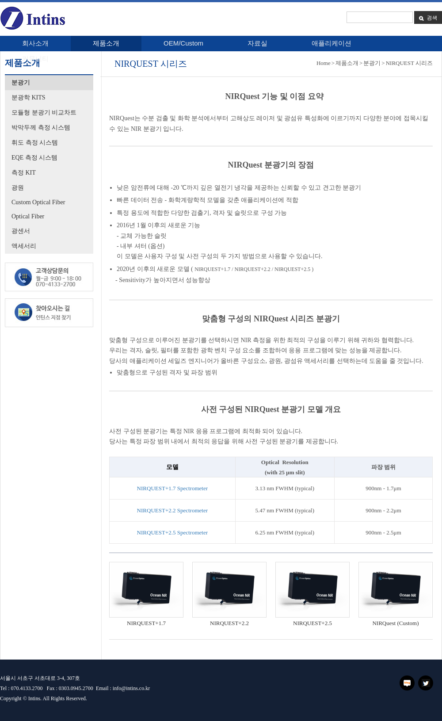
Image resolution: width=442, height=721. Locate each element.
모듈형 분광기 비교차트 (43, 112)
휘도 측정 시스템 (34, 142)
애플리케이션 (331, 43)
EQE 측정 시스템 (34, 157)
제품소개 (106, 43)
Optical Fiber (27, 216)
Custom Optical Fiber (38, 202)
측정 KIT (23, 172)
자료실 (257, 43)
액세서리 (23, 246)
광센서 (20, 231)
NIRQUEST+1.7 (146, 623)
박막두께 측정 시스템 (40, 127)
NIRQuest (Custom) (395, 623)
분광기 (20, 82)
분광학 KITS (28, 97)
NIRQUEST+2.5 (312, 623)
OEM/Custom (183, 43)
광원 (17, 187)
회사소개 (35, 43)
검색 (428, 17)
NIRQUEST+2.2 (229, 623)
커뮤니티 (35, 58)
